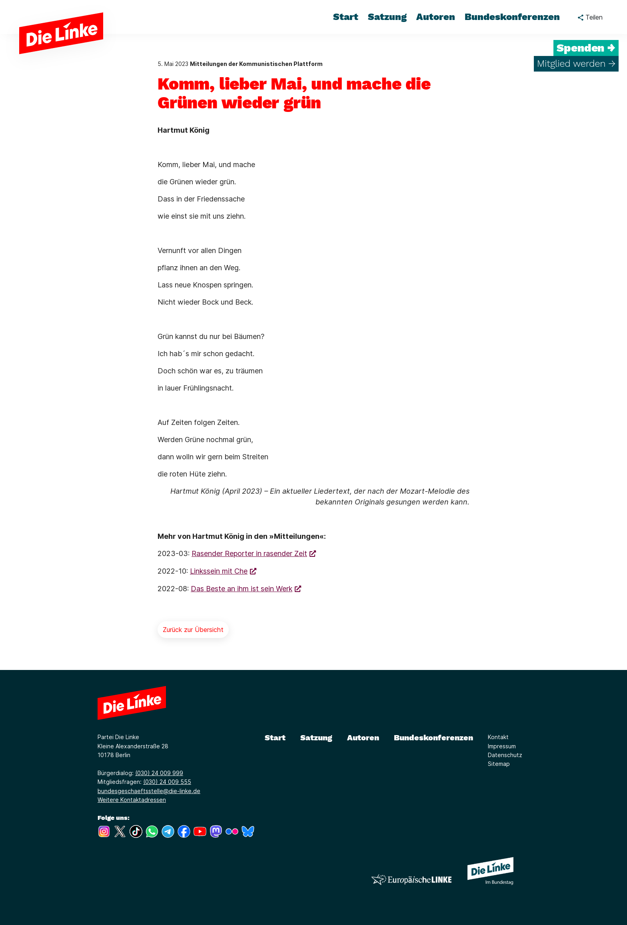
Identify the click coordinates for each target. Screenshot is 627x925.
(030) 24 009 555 (167, 781)
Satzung (316, 737)
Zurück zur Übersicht (193, 630)
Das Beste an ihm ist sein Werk (241, 588)
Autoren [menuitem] (435, 16)
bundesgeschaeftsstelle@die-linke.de (149, 790)
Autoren (363, 737)
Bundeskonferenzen (433, 737)
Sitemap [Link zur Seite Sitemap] (499, 763)
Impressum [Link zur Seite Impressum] (502, 746)
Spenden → (586, 48)
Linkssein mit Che (219, 571)
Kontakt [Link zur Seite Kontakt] (498, 737)
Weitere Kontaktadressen (132, 799)
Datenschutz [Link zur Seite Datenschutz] (505, 755)
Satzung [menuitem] (387, 16)
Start (275, 737)
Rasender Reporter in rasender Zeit (249, 553)
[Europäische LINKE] (411, 879)
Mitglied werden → (576, 63)
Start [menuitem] (345, 16)
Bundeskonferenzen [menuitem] (512, 16)
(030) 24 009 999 (159, 773)
